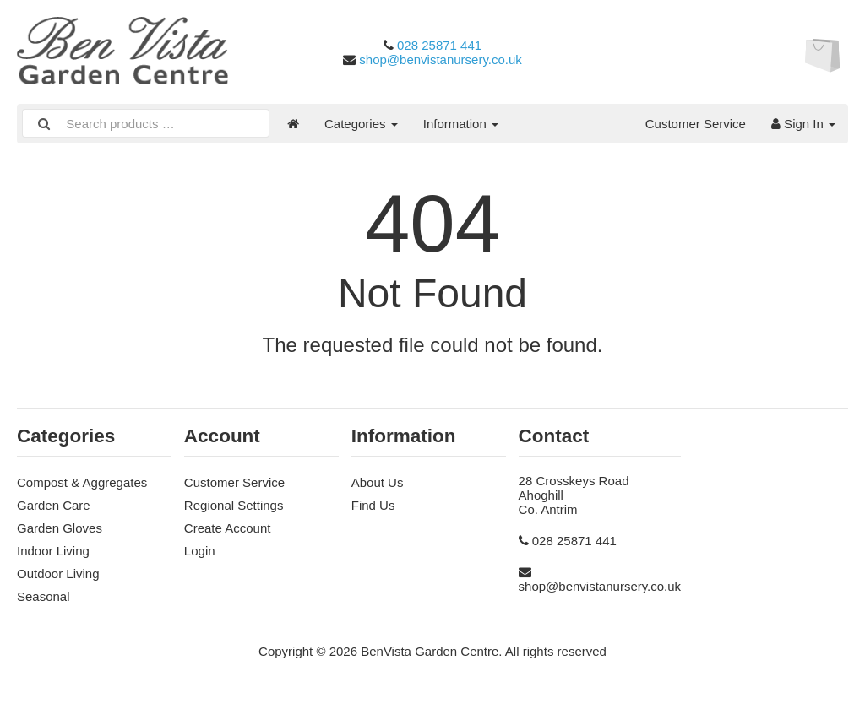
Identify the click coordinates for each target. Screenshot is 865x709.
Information (460, 123)
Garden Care (53, 505)
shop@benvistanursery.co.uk (440, 59)
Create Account (227, 528)
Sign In (803, 123)
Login (199, 551)
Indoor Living (53, 551)
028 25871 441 (439, 45)
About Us (377, 482)
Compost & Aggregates (82, 482)
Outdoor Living (58, 573)
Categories (361, 123)
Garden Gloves (59, 528)
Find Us (373, 505)
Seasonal (43, 596)
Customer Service (695, 123)
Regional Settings (234, 505)
